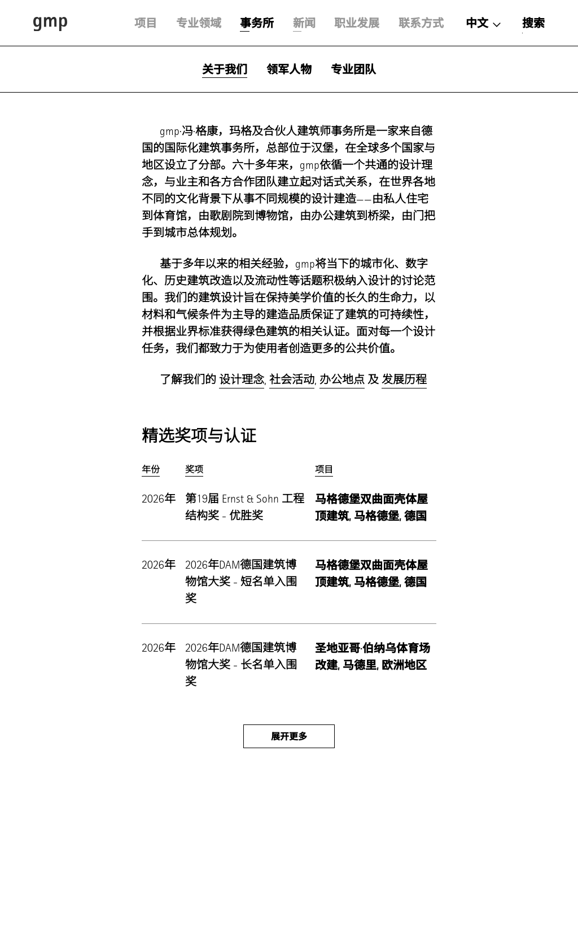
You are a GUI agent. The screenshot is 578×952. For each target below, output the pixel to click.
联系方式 (421, 23)
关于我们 (224, 69)
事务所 (257, 23)
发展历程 (404, 379)
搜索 (533, 23)
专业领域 (198, 23)
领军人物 (289, 69)
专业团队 (353, 69)
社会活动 (291, 379)
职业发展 (356, 23)
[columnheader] (159, 469)
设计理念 (241, 379)
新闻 (304, 23)
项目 (145, 23)
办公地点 (342, 379)
